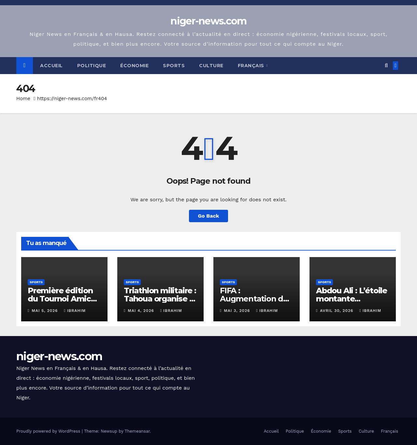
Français (252, 66)
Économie (134, 66)
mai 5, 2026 (45, 310)
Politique (91, 66)
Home (23, 98)
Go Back (208, 216)
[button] (386, 65)
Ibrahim (75, 310)
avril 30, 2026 (337, 310)
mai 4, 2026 (141, 310)
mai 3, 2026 (238, 310)
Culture (211, 66)
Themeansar (137, 431)
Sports (174, 66)
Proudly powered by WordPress (49, 431)
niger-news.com (208, 21)
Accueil (51, 66)
